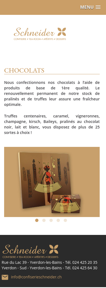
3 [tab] (52, 221)
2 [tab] (45, 221)
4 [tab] (59, 221)
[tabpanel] (52, 179)
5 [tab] (66, 221)
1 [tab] (37, 221)
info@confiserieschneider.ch (36, 276)
